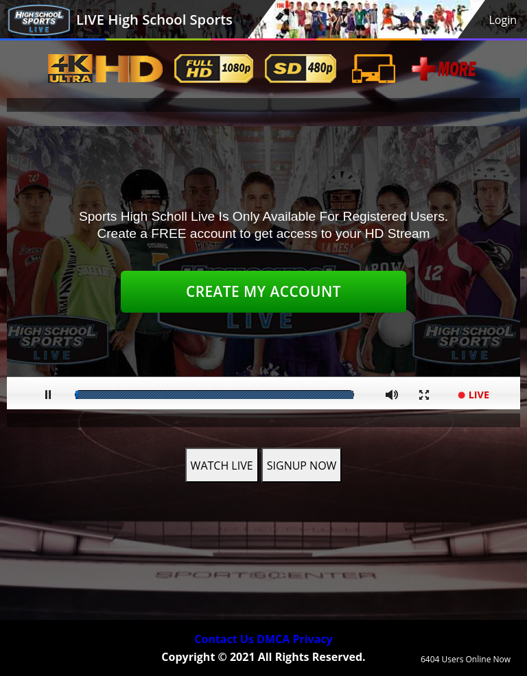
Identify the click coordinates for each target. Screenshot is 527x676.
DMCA (273, 639)
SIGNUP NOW (302, 465)
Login (503, 19)
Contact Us (224, 639)
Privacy (312, 639)
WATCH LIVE (222, 465)
